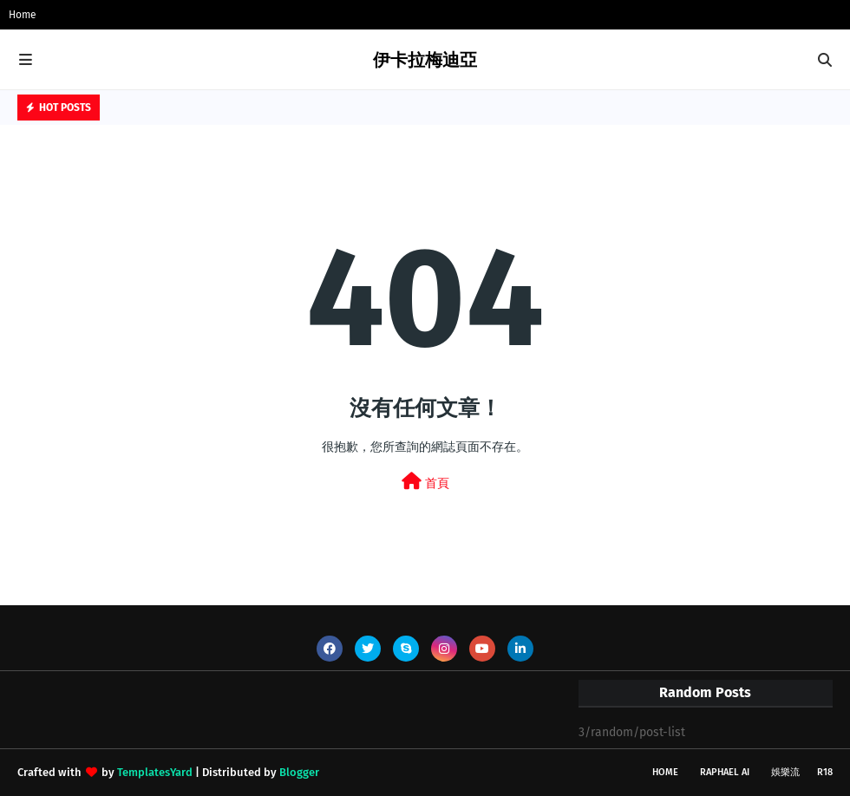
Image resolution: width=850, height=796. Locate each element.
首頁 (425, 482)
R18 (825, 772)
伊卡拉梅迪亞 (425, 59)
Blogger (299, 772)
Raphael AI (724, 772)
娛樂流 (785, 772)
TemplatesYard (155, 772)
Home (22, 15)
